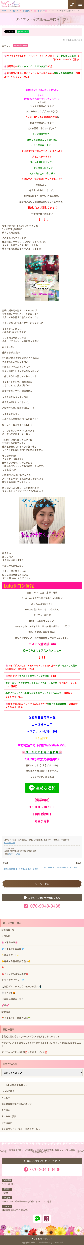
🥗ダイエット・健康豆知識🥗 (16, 1017)
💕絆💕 (5, 1005)
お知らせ (5, 936)
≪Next (5, 863)
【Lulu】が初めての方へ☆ (14, 1085)
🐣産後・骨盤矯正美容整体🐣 (16, 961)
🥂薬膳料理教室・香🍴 (12, 999)
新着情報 (5, 1011)
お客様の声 (6, 1122)
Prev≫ (79, 863)
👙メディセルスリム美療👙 (14, 973)
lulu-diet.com (9, 842)
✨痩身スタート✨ (10, 955)
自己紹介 (5, 1110)
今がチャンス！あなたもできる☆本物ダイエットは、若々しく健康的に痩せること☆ (41, 1044)
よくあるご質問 (9, 1116)
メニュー (5, 1097)
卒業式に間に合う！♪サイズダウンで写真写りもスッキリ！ (30, 1036)
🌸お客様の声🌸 (20, 45)
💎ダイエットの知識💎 (12, 948)
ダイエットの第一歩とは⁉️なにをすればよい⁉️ (24, 1052)
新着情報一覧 (7, 929)
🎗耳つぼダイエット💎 (12, 980)
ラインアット (37, 1219)
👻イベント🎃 (8, 992)
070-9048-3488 (14, 853)
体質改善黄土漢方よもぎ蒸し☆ (16, 1103)
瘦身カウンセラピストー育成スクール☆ (20, 1129)
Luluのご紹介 (7, 1091)
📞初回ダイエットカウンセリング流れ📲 (21, 986)
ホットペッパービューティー (47, 1219)
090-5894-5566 (55, 745)
